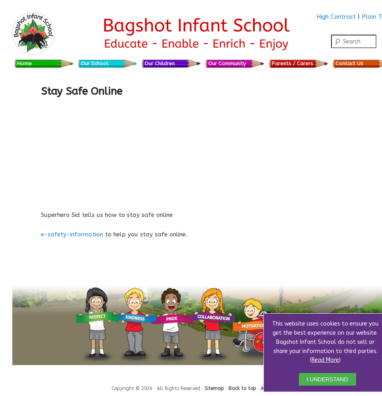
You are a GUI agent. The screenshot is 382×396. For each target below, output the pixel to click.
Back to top (243, 388)
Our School (94, 63)
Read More (325, 360)
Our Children (159, 63)
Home (24, 63)
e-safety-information (72, 234)
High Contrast (336, 16)
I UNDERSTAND (327, 379)
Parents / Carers (292, 63)
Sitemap (215, 388)
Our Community (227, 63)
